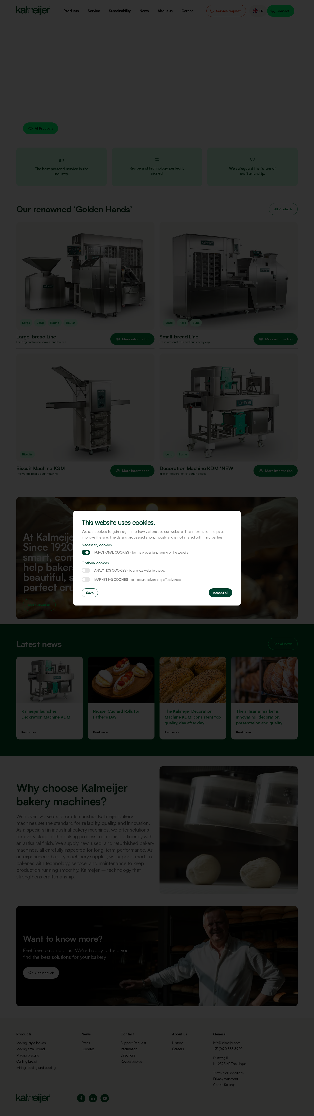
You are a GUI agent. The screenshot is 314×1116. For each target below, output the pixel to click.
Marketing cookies (86, 579)
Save (90, 593)
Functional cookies (86, 552)
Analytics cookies (86, 570)
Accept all (220, 593)
